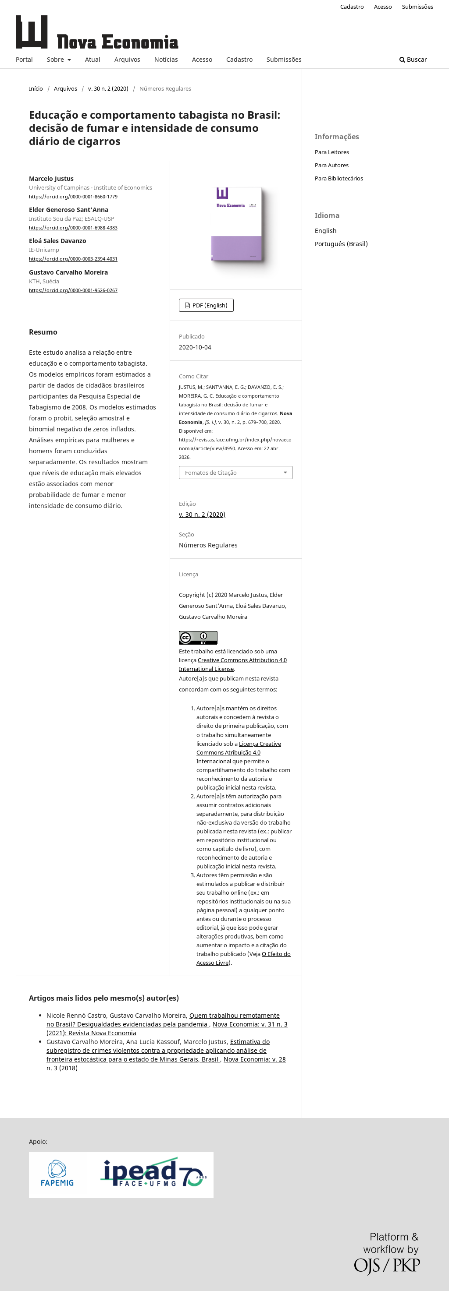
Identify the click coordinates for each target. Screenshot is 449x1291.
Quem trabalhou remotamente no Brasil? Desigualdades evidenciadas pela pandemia (163, 1019)
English (326, 230)
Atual (92, 59)
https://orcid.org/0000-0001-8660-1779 (73, 197)
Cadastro (239, 59)
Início (36, 88)
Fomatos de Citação (211, 472)
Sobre (56, 59)
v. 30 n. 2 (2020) (108, 88)
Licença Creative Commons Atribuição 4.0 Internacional (238, 752)
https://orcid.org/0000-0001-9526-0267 (73, 290)
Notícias (166, 59)
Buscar (413, 59)
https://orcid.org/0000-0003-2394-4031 (73, 259)
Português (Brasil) (341, 244)
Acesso (202, 59)
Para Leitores (332, 152)
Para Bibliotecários (339, 178)
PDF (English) (209, 305)
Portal (24, 59)
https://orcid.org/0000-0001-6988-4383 (73, 228)
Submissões (284, 59)
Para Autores (332, 165)
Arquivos (127, 59)
